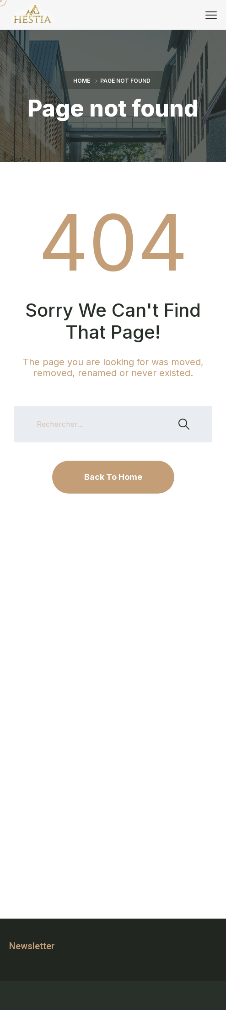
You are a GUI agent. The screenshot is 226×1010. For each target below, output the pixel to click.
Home (81, 80)
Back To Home (113, 477)
